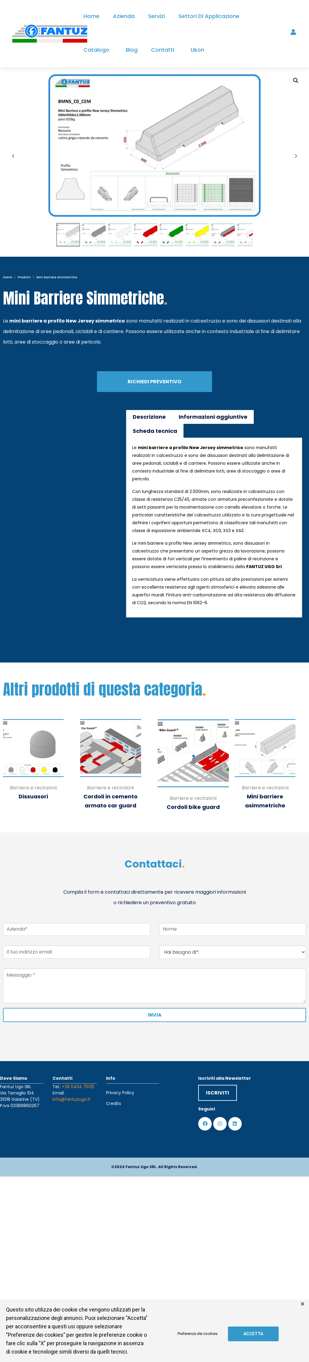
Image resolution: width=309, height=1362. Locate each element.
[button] (295, 80)
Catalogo (96, 50)
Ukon (197, 50)
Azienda (124, 16)
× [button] (302, 1303)
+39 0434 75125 (78, 1087)
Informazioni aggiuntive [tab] (213, 417)
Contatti (162, 50)
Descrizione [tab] (149, 417)
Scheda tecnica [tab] (155, 431)
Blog (132, 50)
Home (91, 16)
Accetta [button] (253, 1333)
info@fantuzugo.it (71, 1099)
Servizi (156, 16)
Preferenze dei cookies (197, 1334)
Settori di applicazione (208, 16)
